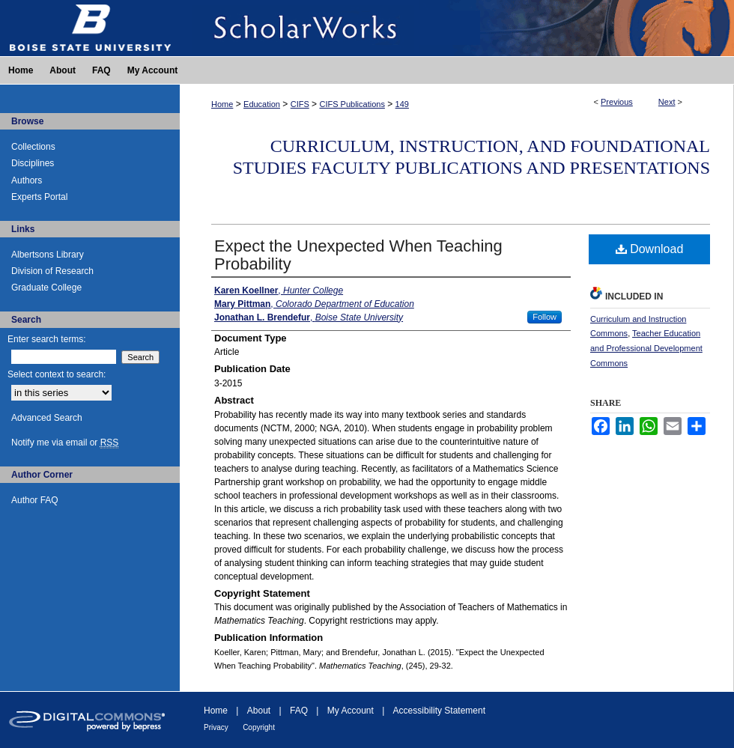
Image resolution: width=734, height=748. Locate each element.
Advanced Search (46, 418)
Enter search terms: (46, 339)
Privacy (216, 727)
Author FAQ (34, 500)
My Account (350, 710)
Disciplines (32, 163)
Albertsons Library (47, 254)
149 (402, 104)
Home (222, 104)
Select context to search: (56, 374)
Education (261, 104)
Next (667, 101)
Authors (26, 180)
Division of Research (52, 271)
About (258, 710)
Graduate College (46, 287)
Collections (33, 147)
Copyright (259, 727)
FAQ (299, 710)
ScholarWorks (457, 28)
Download (650, 249)
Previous (617, 101)
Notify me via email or (64, 442)
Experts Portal (39, 197)
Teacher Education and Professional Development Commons (646, 348)
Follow (544, 316)
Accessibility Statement (439, 710)
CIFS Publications (351, 104)
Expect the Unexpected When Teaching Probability (358, 255)
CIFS (300, 104)
